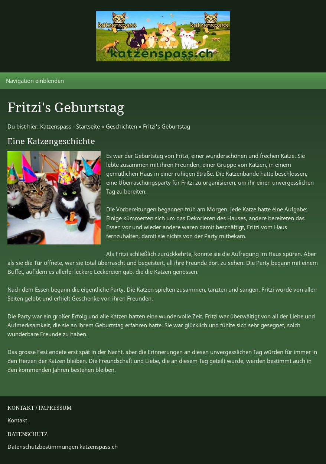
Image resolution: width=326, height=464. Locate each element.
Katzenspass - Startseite (70, 126)
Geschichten (121, 126)
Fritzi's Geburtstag (166, 126)
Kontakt (17, 420)
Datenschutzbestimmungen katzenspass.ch (62, 446)
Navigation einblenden (35, 80)
